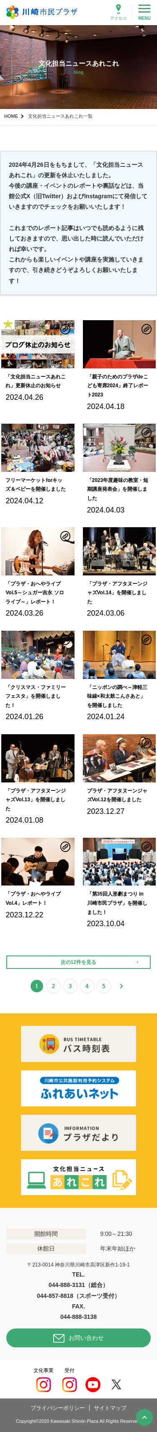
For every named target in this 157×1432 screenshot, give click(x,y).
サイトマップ (110, 1408)
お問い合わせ (86, 1337)
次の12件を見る (78, 962)
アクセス (118, 18)
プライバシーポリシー (58, 1408)
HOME (11, 116)
